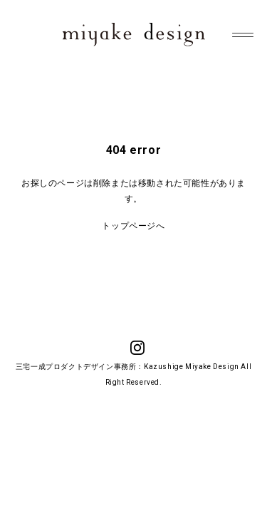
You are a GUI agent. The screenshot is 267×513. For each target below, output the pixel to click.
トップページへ (133, 226)
